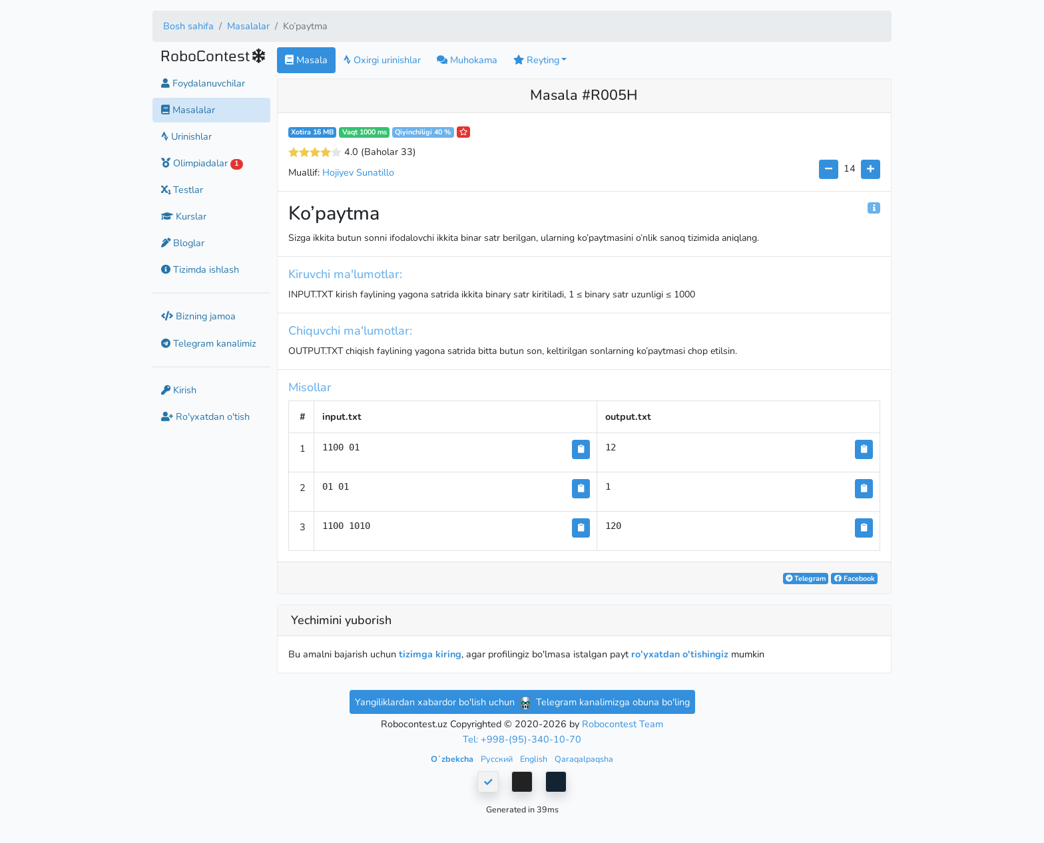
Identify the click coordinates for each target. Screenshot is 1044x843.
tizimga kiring (430, 654)
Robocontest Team (622, 724)
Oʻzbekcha (453, 758)
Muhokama (467, 60)
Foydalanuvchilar (203, 83)
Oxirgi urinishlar (382, 60)
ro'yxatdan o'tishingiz (679, 654)
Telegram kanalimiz (208, 343)
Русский (498, 758)
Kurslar (183, 216)
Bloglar (182, 243)
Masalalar (248, 26)
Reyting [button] (536, 60)
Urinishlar (186, 136)
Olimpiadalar (202, 163)
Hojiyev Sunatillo (358, 172)
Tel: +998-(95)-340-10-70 (522, 739)
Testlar (182, 189)
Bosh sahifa (188, 26)
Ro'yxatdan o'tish (205, 416)
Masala (306, 60)
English (534, 758)
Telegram (806, 579)
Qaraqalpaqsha (584, 758)
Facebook (854, 579)
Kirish (178, 390)
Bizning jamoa (198, 316)
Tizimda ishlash (200, 269)
